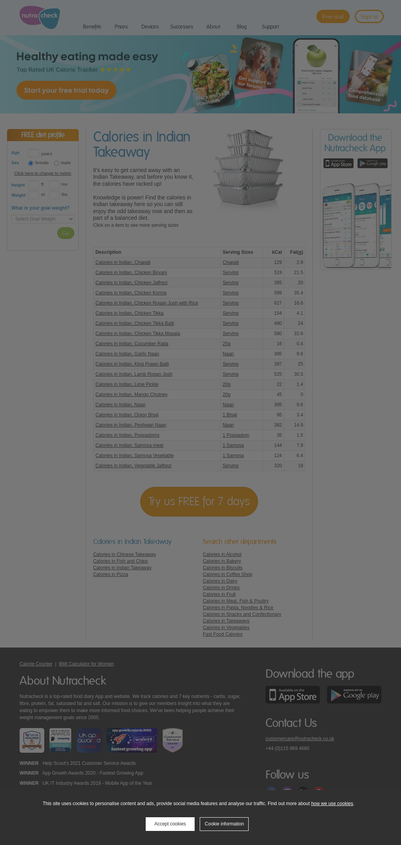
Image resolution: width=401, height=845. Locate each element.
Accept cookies (170, 824)
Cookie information (224, 824)
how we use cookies (332, 803)
